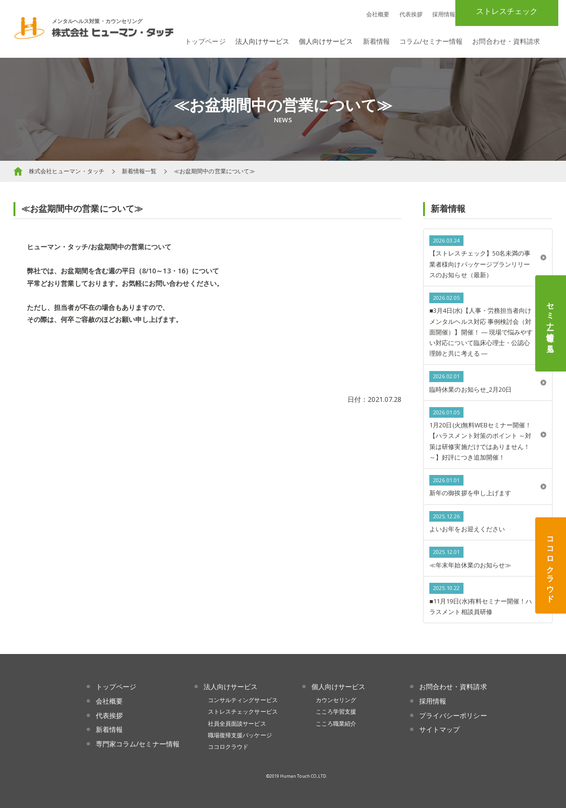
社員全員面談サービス (237, 723)
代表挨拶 (411, 14)
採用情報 (443, 14)
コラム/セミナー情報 (431, 41)
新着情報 (376, 41)
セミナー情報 (550, 323)
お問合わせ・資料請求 (506, 41)
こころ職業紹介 (336, 723)
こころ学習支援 (336, 711)
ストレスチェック (507, 11)
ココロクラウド (550, 565)
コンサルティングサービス (243, 700)
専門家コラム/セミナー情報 (138, 743)
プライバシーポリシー (453, 715)
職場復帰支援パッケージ (240, 735)
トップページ (205, 41)
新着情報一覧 (139, 171)
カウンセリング (336, 700)
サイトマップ (439, 729)
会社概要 (377, 14)
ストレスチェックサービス (243, 711)
